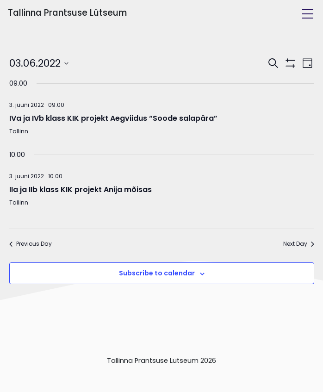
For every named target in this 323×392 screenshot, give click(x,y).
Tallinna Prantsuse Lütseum (67, 12)
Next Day (298, 244)
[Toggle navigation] (307, 14)
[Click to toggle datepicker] (38, 63)
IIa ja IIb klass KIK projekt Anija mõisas (80, 189)
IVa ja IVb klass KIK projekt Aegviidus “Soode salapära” (113, 118)
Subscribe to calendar (157, 273)
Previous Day (30, 244)
